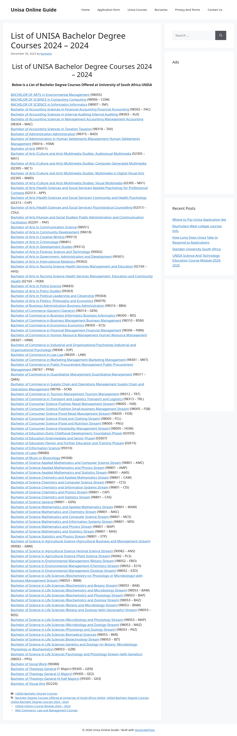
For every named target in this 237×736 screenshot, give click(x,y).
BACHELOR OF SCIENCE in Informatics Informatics (49, 104)
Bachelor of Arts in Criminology (34, 242)
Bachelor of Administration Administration (43, 134)
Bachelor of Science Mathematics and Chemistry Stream (53, 511)
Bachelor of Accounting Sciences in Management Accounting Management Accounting (77, 119)
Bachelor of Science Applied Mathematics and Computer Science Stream (66, 462)
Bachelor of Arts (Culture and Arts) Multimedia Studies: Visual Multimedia (67, 183)
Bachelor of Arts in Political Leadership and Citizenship (52, 296)
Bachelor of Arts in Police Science (36, 286)
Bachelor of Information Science (35, 448)
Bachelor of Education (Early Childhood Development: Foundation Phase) (66, 433)
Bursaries (161, 10)
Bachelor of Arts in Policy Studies (36, 291)
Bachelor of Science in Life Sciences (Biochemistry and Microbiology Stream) (69, 590)
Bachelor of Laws (24, 453)
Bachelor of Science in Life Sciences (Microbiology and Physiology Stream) (67, 619)
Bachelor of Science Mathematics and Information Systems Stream (62, 521)
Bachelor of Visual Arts (28, 683)
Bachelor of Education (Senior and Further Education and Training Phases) (67, 443)
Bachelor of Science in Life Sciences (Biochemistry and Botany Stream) (64, 585)
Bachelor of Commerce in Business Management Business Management (66, 320)
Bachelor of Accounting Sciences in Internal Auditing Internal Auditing (64, 114)
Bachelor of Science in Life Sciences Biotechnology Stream (55, 639)
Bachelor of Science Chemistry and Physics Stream (49, 492)
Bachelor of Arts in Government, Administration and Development (61, 256)
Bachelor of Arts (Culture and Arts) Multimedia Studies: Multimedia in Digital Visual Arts (77, 173)
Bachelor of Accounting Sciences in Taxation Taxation (51, 129)
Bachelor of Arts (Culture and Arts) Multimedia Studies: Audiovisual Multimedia (71, 153)
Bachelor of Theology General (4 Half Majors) (45, 678)
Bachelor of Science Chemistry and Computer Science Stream (57, 482)
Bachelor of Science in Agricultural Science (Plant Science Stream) (60, 556)
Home (86, 10)
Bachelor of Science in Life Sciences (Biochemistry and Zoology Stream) (65, 600)
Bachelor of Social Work (29, 664)
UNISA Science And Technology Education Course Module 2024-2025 (196, 260)
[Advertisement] (199, 128)
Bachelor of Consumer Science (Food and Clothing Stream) (55, 418)
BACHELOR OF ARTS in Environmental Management (50, 94)
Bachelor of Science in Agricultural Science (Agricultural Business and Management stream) (80, 541)
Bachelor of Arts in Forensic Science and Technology (50, 251)
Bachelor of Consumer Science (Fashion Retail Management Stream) (63, 403)
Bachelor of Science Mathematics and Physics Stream (51, 526)
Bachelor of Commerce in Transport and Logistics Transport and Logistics (67, 399)
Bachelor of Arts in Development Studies (42, 246)
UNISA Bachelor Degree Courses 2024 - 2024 (40, 702)
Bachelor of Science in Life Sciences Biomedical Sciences (53, 634)
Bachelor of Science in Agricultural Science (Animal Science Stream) (62, 551)
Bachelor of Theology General (33, 669)
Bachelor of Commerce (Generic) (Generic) (43, 310)
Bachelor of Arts (23, 148)
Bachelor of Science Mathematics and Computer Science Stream (60, 516)
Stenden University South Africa (196, 249)
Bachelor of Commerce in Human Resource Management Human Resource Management (79, 335)
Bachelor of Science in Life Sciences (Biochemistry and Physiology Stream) (67, 595)
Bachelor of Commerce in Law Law (37, 354)
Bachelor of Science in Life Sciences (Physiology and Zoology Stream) (63, 629)
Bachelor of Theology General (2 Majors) (41, 674)
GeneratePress (145, 730)
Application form (108, 10)
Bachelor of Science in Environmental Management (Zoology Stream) (63, 570)
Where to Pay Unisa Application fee (199, 219)
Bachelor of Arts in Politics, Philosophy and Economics (52, 301)
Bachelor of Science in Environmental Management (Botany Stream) (62, 561)
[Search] (220, 35)
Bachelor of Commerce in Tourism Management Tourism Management (65, 394)
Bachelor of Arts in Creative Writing (38, 237)
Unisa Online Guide (34, 9)
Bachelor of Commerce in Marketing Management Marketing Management (68, 359)
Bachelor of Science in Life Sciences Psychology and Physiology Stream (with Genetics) (76, 654)
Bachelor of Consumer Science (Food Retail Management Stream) (61, 413)
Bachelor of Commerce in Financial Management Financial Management (66, 330)
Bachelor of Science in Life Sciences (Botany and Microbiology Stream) (64, 605)
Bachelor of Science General (32, 502)
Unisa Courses (137, 10)
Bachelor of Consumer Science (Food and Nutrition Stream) (56, 423)
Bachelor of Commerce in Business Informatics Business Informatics (63, 315)
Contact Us (215, 10)
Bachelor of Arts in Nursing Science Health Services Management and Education (72, 266)
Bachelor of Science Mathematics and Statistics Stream (52, 531)
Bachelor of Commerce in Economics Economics (47, 325)
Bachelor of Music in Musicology (35, 458)
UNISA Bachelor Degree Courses (36, 693)
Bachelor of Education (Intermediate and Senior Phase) (53, 438)
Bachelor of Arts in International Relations (43, 261)
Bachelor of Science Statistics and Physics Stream (48, 536)
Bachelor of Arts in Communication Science (44, 227)
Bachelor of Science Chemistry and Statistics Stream (50, 497)
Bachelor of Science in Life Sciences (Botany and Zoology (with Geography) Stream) (74, 610)
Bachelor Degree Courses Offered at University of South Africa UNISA (60, 698)
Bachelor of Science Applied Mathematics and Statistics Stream (59, 472)
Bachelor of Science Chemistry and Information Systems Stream (59, 487)
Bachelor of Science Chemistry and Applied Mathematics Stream (60, 477)
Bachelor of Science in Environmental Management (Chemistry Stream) (65, 566)
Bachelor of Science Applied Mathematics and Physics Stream (57, 467)
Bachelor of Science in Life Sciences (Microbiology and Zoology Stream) (65, 624)
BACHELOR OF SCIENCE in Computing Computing (48, 99)
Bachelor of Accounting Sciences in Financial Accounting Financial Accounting (70, 109)
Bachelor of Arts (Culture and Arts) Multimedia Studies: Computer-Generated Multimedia (78, 163)
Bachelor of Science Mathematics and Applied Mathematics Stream (62, 507)
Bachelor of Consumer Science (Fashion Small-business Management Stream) (70, 408)
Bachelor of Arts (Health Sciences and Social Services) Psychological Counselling (71, 207)
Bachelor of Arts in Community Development (45, 232)
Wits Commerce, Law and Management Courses (46, 710)
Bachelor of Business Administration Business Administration (57, 305)
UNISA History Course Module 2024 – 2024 (42, 706)
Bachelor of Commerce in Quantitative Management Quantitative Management (71, 374)
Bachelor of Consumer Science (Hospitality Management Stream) (60, 428)
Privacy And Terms (187, 10)
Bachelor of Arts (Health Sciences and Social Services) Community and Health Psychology (79, 197)
